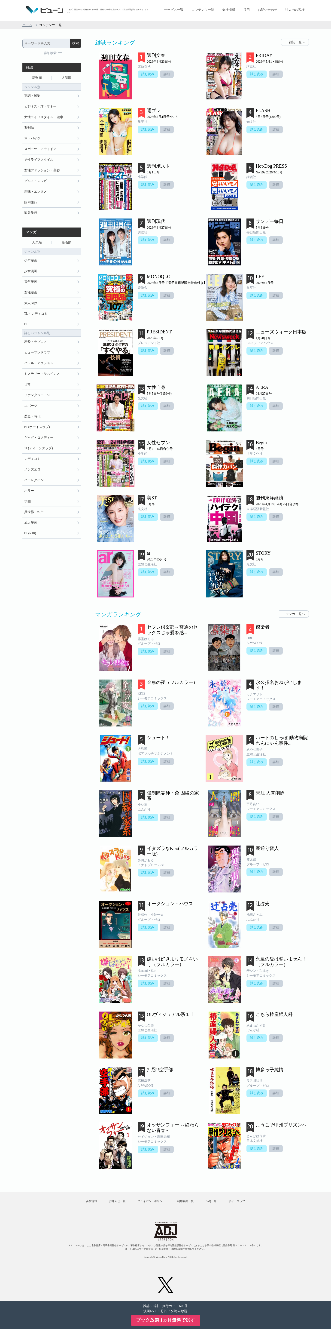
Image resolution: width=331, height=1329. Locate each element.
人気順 (66, 78)
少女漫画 (30, 271)
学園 (27, 501)
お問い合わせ (267, 10)
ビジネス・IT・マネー (40, 106)
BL (26, 324)
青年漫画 (30, 281)
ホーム (27, 25)
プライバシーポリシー (151, 1201)
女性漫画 (30, 292)
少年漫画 (30, 260)
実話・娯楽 (32, 96)
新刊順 (37, 78)
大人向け (30, 303)
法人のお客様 (295, 10)
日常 (27, 384)
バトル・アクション (38, 363)
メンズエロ (32, 469)
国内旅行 (30, 202)
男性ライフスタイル (38, 159)
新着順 (66, 242)
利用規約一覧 (185, 1201)
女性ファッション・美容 (42, 170)
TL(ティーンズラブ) (38, 448)
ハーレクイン (34, 480)
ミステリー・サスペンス (42, 373)
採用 (246, 10)
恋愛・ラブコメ (35, 342)
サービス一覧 (173, 10)
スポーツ (30, 405)
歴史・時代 (32, 416)
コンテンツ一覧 (202, 10)
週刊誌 (29, 127)
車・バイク (32, 138)
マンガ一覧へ (295, 614)
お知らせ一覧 (117, 1201)
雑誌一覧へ (297, 42)
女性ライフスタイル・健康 (43, 117)
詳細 (167, 74)
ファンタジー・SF (37, 395)
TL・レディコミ (36, 313)
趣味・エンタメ (35, 191)
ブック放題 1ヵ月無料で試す (165, 1320)
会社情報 (228, 10)
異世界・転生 (34, 512)
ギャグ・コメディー (38, 437)
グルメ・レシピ (35, 181)
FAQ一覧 (211, 1201)
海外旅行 (30, 213)
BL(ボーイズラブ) (37, 427)
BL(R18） (31, 533)
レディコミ (32, 459)
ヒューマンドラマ (37, 352)
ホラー (29, 490)
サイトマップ (236, 1201)
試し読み (147, 74)
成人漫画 (30, 522)
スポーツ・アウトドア (40, 149)
